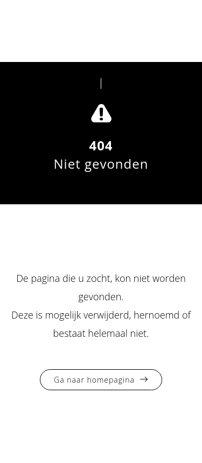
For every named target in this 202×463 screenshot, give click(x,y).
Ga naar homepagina (94, 380)
